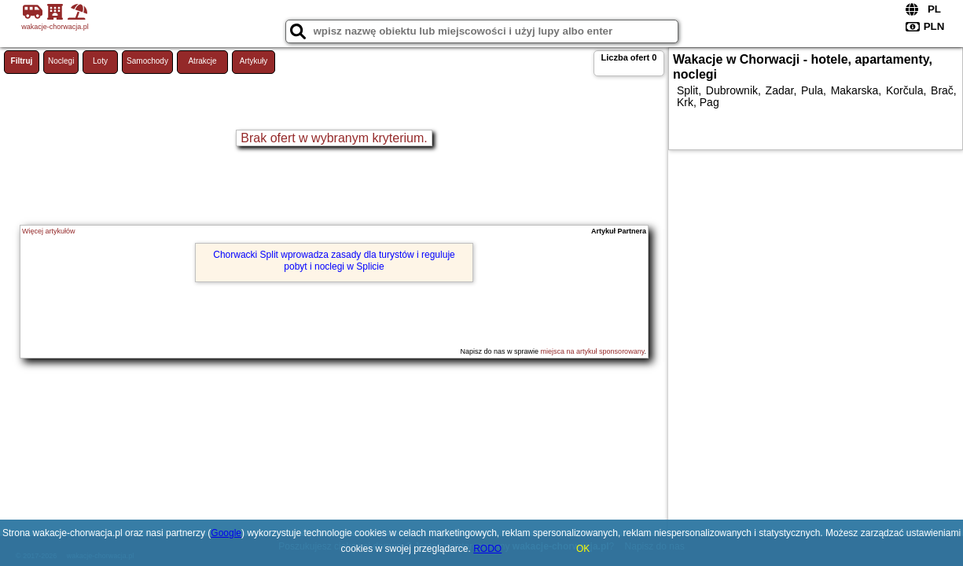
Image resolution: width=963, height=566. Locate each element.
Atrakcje (202, 61)
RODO (487, 548)
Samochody (147, 61)
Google (226, 532)
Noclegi (61, 61)
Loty (100, 61)
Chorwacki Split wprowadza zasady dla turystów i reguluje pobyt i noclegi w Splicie (333, 260)
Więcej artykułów (48, 231)
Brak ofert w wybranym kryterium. (334, 138)
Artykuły (254, 61)
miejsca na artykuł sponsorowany (593, 351)
